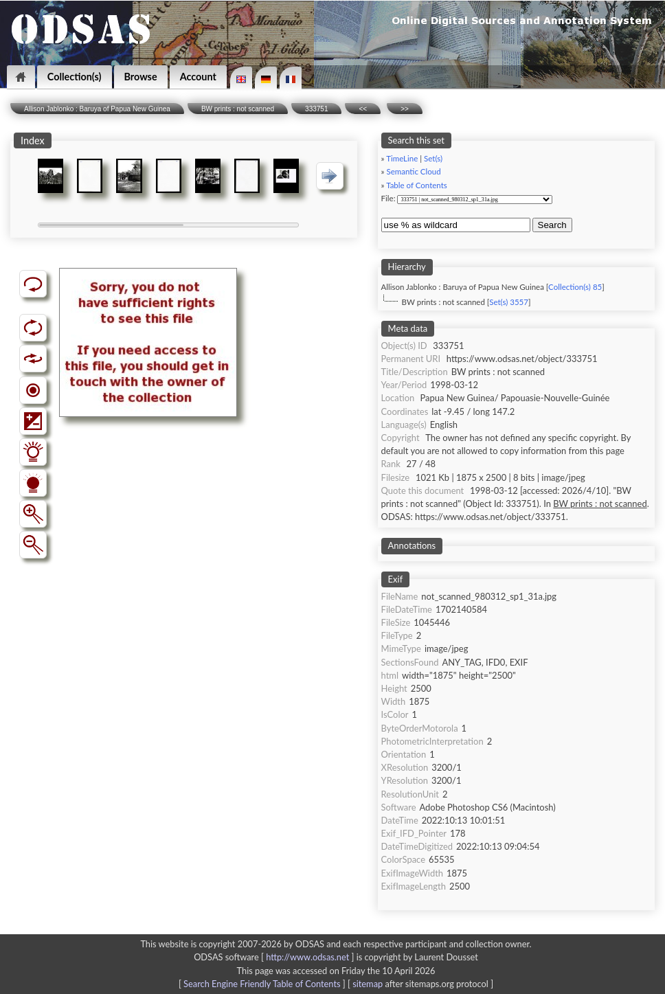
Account (198, 76)
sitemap (367, 983)
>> (405, 109)
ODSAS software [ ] (275, 956)
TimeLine (402, 158)
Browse (140, 76)
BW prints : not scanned (237, 109)
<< (363, 109)
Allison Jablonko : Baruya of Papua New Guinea (97, 109)
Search (552, 225)
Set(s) (433, 158)
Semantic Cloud (414, 171)
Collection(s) (74, 76)
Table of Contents (416, 185)
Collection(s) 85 (575, 286)
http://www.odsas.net (307, 956)
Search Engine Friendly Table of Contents (261, 983)
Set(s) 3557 (508, 301)
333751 (316, 109)
